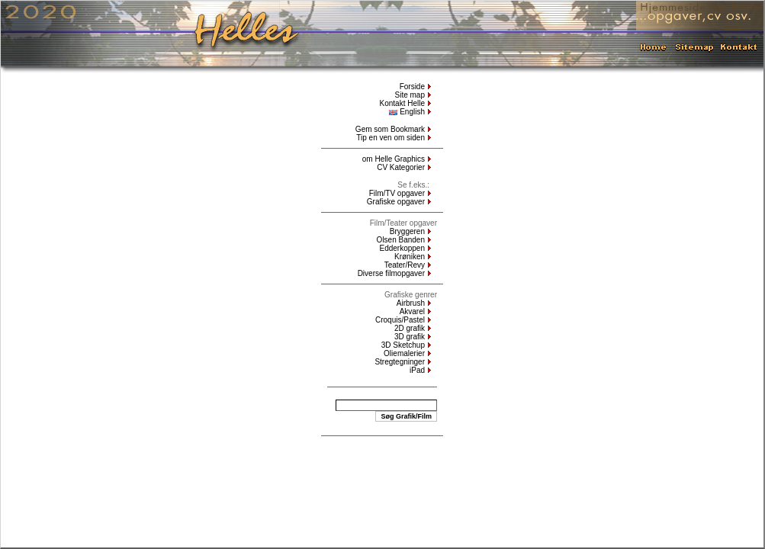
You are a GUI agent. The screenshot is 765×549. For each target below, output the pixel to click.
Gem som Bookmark (390, 129)
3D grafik (409, 336)
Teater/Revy (404, 265)
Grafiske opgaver (396, 201)
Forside (412, 86)
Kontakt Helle (402, 103)
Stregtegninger (399, 362)
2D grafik (409, 328)
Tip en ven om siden (390, 137)
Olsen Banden (401, 240)
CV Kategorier (401, 167)
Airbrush (411, 303)
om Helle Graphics (393, 159)
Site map (410, 95)
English (407, 112)
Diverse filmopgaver (391, 273)
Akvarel (412, 311)
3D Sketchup (403, 345)
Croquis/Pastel (400, 320)
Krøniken (409, 256)
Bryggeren (407, 231)
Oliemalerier (404, 353)
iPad (417, 370)
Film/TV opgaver (397, 193)
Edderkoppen (403, 248)
